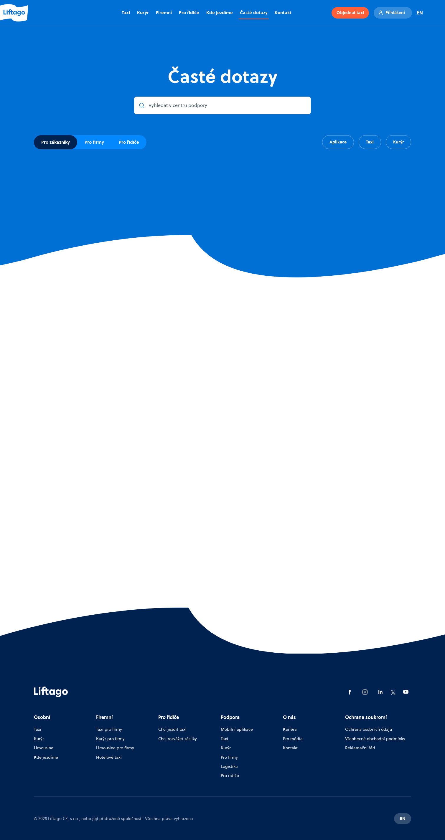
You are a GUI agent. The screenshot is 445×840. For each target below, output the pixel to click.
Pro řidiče (189, 12)
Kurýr (143, 12)
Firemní (164, 12)
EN (420, 12)
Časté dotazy (254, 12)
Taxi (126, 12)
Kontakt (283, 12)
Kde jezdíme (219, 12)
